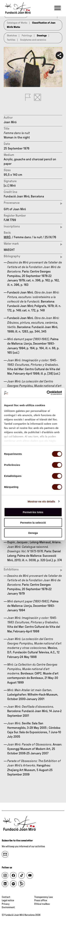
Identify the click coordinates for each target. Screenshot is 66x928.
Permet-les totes (33, 512)
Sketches (12, 35)
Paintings (27, 35)
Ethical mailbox (42, 904)
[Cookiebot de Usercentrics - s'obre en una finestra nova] (47, 392)
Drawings (42, 35)
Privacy (6, 904)
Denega (33, 532)
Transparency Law (43, 897)
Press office (40, 900)
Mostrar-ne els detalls (41, 501)
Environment (8, 907)
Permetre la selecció (33, 522)
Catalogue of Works (17, 23)
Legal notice (8, 900)
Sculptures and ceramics (33, 40)
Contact (6, 897)
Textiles (11, 40)
